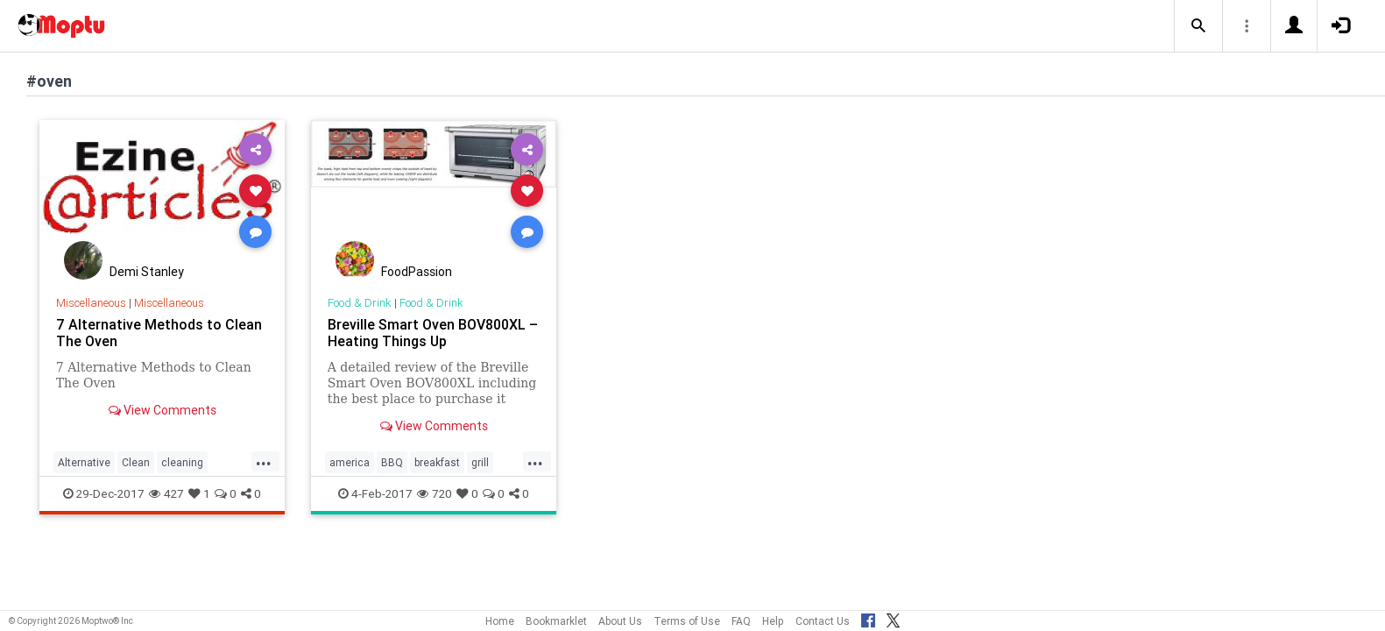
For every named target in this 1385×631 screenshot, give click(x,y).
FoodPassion (416, 272)
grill (480, 462)
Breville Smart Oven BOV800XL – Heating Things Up (433, 333)
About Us (620, 620)
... (264, 461)
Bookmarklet (556, 620)
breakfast (437, 462)
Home (499, 620)
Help (773, 620)
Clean (136, 462)
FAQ (741, 620)
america (349, 462)
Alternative (84, 462)
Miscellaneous (91, 302)
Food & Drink (360, 302)
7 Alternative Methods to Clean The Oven (159, 333)
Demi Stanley (147, 272)
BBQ (392, 462)
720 (434, 493)
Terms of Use (687, 620)
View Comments (162, 410)
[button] (1198, 26)
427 (166, 493)
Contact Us (822, 620)
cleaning (182, 462)
